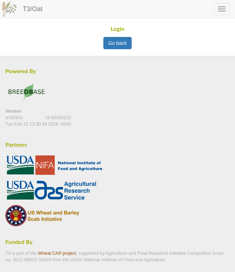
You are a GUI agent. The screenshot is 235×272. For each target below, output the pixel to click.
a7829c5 (14, 117)
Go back (117, 43)
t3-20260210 (58, 117)
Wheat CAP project (57, 253)
